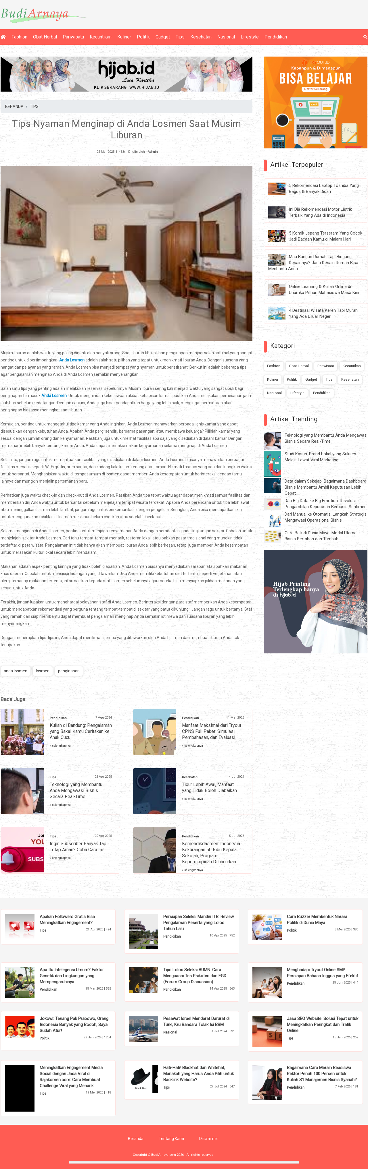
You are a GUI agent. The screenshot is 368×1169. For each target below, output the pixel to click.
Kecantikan (101, 37)
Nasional (226, 37)
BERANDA (14, 106)
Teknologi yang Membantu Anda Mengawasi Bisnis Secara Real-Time (76, 790)
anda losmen (15, 671)
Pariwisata (73, 37)
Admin (152, 152)
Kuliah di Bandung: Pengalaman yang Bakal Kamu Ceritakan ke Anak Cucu (81, 731)
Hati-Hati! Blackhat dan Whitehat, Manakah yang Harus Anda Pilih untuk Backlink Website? (198, 1073)
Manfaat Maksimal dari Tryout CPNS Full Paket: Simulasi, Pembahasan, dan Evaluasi (211, 731)
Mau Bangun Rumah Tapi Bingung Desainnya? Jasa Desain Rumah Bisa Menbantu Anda (313, 262)
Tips (180, 37)
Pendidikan (275, 37)
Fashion (19, 37)
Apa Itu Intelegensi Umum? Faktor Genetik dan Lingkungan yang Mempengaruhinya (72, 975)
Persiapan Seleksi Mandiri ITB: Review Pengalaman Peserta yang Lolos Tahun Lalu (198, 922)
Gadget (163, 37)
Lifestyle (250, 37)
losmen (42, 671)
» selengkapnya (60, 745)
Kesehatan (201, 37)
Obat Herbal (45, 37)
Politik (143, 37)
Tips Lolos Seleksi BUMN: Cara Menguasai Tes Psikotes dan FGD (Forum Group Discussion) (194, 975)
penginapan (69, 671)
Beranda (135, 1138)
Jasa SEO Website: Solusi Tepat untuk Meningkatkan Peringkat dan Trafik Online (322, 1024)
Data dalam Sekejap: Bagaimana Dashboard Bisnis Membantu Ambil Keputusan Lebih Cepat (325, 487)
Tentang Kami (171, 1138)
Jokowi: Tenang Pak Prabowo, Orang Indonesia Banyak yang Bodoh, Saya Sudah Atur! (74, 1024)
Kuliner (124, 37)
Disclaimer (208, 1138)
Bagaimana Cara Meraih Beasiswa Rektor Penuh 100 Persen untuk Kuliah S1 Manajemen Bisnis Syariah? (322, 1073)
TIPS (34, 106)
